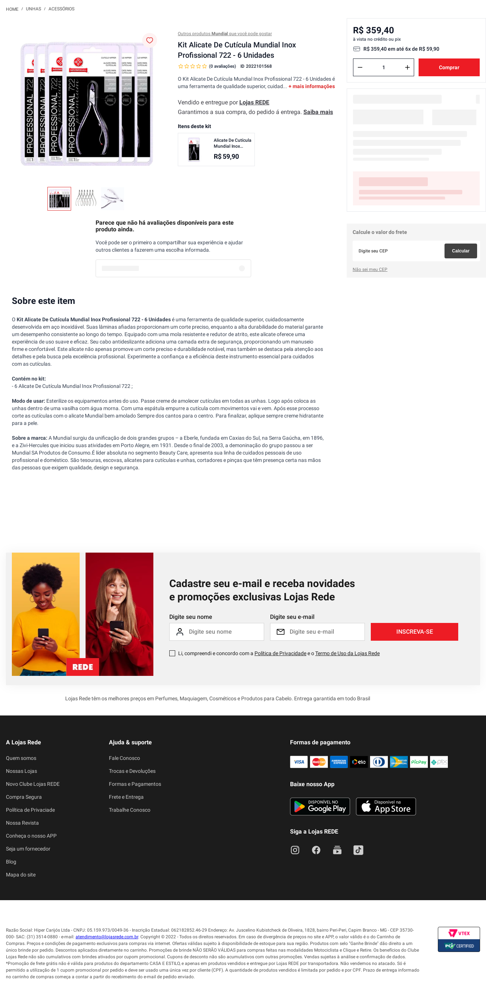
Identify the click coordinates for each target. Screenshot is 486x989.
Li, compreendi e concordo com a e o (279, 653)
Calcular (460, 251)
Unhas (33, 8)
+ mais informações (312, 86)
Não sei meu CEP (370, 269)
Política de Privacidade (280, 653)
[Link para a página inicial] (12, 9)
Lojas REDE (254, 102)
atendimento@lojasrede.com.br (107, 936)
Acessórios (61, 8)
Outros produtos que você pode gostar (225, 33)
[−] (360, 67)
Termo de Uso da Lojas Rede (347, 653)
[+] (407, 67)
